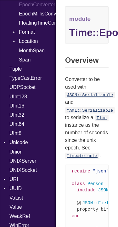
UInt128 (18, 96)
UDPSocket (22, 87)
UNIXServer (22, 161)
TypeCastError (25, 78)
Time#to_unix (82, 156)
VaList (16, 198)
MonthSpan (32, 50)
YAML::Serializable (90, 110)
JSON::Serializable (90, 95)
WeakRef (19, 216)
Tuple (15, 69)
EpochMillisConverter (37, 13)
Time (102, 118)
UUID (15, 188)
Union (16, 151)
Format (27, 32)
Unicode (18, 142)
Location (28, 41)
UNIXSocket (23, 170)
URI (13, 179)
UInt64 (16, 124)
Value (15, 207)
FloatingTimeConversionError (37, 23)
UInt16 (16, 105)
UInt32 (16, 115)
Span (25, 59)
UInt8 (15, 133)
